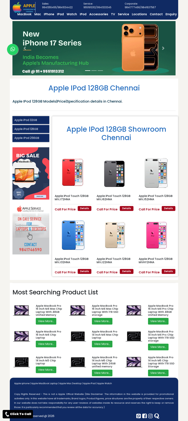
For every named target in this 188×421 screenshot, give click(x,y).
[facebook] (144, 416)
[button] (24, 48)
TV (113, 14)
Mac (37, 14)
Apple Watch (104, 383)
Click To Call (17, 414)
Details (84, 208)
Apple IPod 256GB (26, 138)
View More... (46, 321)
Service (123, 14)
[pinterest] (138, 416)
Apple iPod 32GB (25, 120)
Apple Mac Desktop (70, 383)
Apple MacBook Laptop (44, 383)
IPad (60, 14)
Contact (156, 14)
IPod (83, 14)
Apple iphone (22, 383)
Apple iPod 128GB (26, 129)
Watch (72, 14)
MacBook (24, 14)
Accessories (98, 14)
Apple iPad (89, 383)
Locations (139, 14)
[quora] (156, 416)
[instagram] (150, 416)
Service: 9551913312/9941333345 (97, 5)
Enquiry (171, 14)
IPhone (49, 14)
